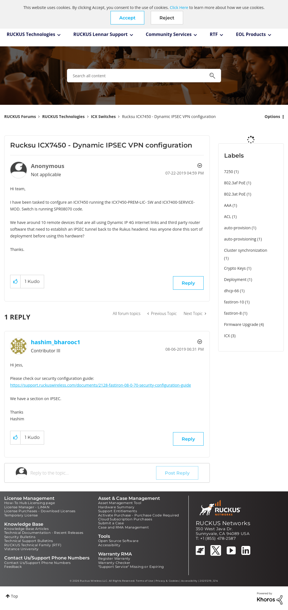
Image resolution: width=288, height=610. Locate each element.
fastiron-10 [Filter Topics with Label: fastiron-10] (234, 302)
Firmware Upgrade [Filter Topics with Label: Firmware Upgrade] (241, 324)
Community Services (169, 34)
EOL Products (251, 34)
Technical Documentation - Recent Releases (43, 532)
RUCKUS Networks (223, 523)
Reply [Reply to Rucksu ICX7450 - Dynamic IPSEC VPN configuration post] (188, 283)
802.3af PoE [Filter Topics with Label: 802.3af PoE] (235, 182)
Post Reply (177, 473)
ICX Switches (103, 116)
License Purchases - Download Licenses (40, 511)
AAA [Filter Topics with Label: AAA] (228, 205)
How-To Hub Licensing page (29, 503)
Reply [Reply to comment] (188, 439)
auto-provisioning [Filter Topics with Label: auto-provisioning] (240, 239)
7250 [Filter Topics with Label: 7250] (228, 171)
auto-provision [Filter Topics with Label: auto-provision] (237, 227)
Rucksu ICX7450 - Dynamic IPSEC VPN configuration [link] (169, 116)
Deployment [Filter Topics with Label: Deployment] (235, 279)
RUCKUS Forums (20, 116)
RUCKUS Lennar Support (100, 34)
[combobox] (144, 75)
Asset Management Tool (119, 503)
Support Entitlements (117, 511)
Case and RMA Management (123, 527)
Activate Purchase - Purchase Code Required (138, 515)
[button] (127, 17)
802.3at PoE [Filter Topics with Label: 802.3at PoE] (235, 194)
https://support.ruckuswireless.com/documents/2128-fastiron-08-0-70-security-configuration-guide (100, 385)
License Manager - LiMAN (27, 507)
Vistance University (21, 549)
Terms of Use (144, 580)
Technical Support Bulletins (28, 541)
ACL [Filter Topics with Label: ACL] (227, 216)
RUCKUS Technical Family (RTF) (33, 545)
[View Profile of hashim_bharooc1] (55, 342)
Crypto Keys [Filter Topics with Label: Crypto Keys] (235, 268)
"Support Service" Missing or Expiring (131, 566)
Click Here (179, 7)
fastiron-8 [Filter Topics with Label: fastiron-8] (233, 313)
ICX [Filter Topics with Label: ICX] (227, 335)
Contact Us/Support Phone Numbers (37, 563)
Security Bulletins (19, 537)
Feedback (13, 566)
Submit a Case (111, 523)
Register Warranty (114, 558)
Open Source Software (118, 541)
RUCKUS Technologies (31, 34)
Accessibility (109, 545)
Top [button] (14, 596)
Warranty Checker (114, 563)
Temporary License (21, 515)
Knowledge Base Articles (26, 529)
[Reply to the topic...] (93, 473)
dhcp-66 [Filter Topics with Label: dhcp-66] (231, 290)
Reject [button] (166, 18)
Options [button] (272, 116)
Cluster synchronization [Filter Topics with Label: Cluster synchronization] (245, 250)
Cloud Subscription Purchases (125, 519)
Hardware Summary (116, 507)
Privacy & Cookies (167, 580)
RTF (214, 34)
